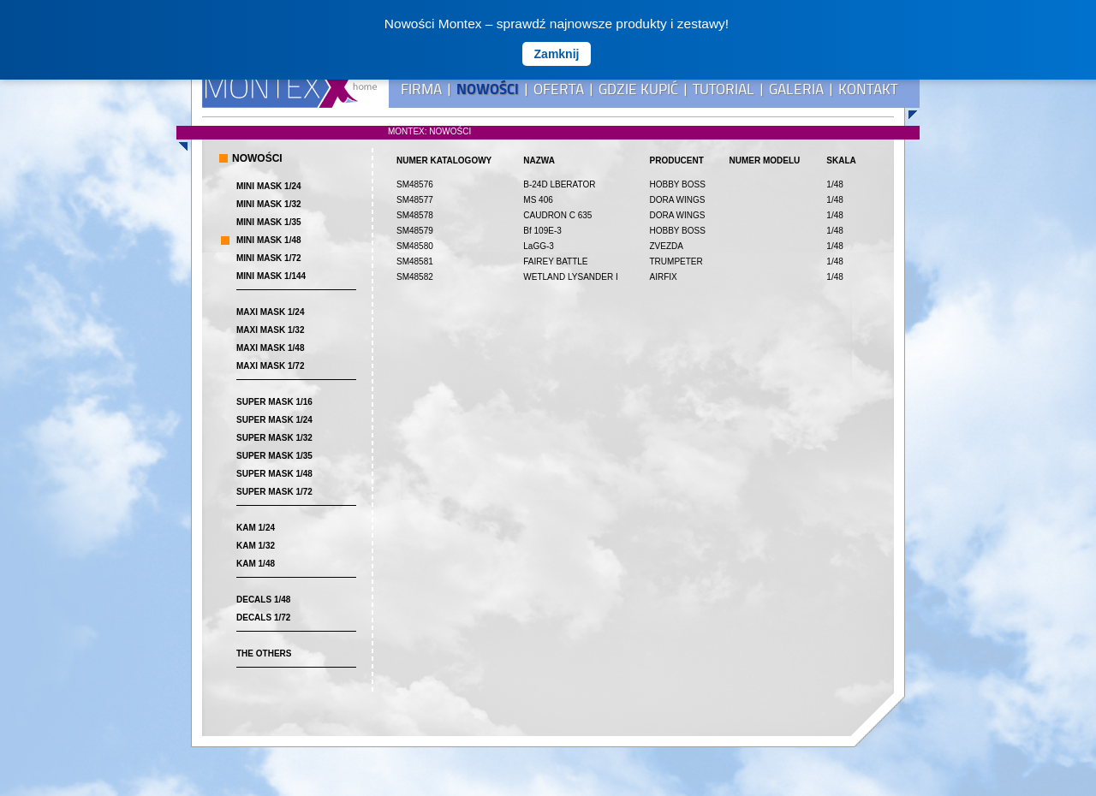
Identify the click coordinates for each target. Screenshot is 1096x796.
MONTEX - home (289, 88)
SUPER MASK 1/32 (274, 438)
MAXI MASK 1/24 (270, 312)
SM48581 (414, 261)
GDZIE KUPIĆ (638, 89)
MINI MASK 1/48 (268, 240)
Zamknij (557, 54)
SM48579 (414, 230)
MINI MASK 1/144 (271, 276)
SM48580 (414, 246)
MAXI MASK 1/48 (270, 348)
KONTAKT (867, 89)
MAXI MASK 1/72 (270, 366)
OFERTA (558, 89)
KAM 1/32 (255, 545)
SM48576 (414, 184)
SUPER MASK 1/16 (274, 402)
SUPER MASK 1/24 (274, 420)
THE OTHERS (263, 653)
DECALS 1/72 (263, 617)
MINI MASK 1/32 (268, 204)
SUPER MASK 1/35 (274, 455)
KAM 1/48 (255, 563)
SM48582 (414, 277)
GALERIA (796, 89)
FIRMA (421, 89)
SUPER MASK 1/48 (274, 473)
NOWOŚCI (487, 89)
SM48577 (414, 200)
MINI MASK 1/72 (268, 258)
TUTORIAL (723, 89)
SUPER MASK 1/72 (274, 491)
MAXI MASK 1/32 (270, 330)
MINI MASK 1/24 (268, 186)
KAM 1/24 (255, 527)
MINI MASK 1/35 (268, 222)
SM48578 (414, 215)
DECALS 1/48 (263, 599)
